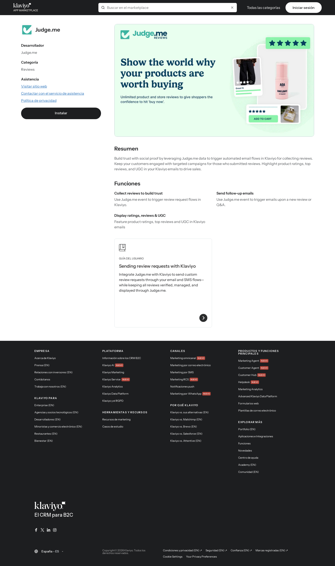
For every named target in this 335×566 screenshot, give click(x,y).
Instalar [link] (61, 113)
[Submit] (103, 7)
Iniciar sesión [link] (304, 7)
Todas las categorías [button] (263, 7)
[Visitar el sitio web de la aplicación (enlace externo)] (34, 86)
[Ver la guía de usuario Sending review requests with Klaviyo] (163, 283)
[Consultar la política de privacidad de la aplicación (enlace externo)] (39, 100)
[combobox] (167, 7)
